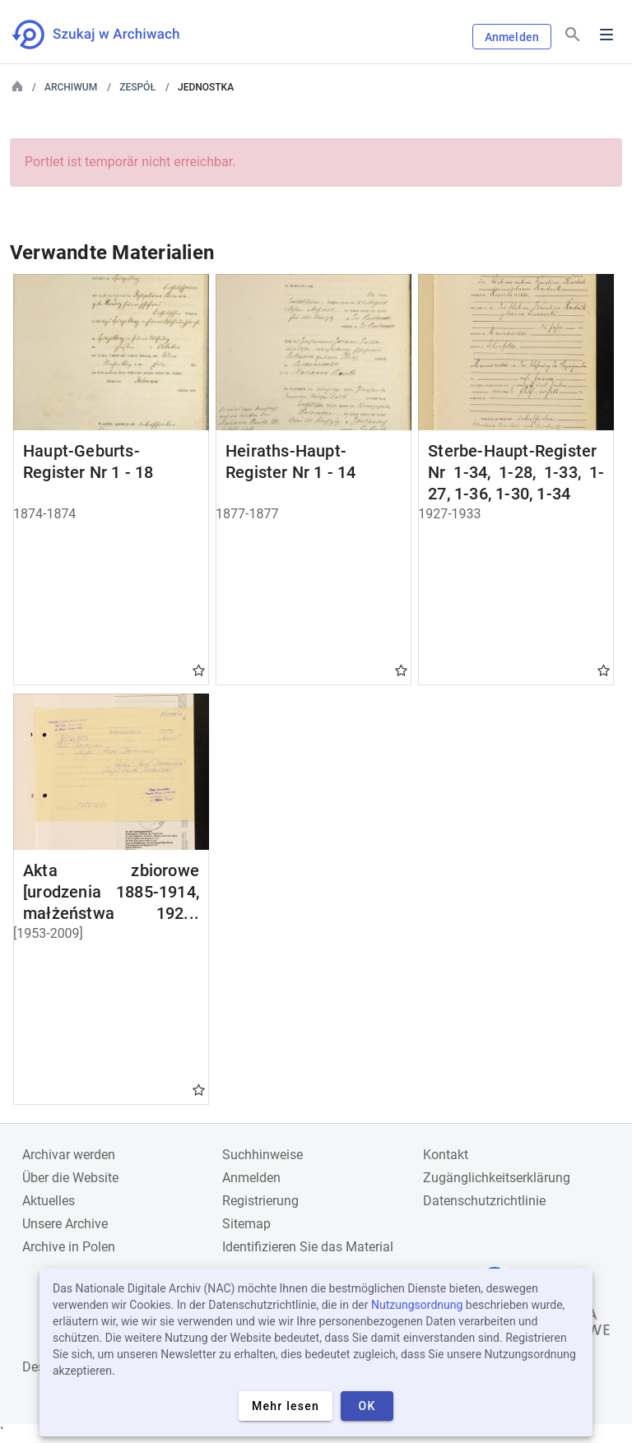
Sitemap (246, 1224)
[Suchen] (572, 35)
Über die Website (70, 1177)
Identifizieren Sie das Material (307, 1247)
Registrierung (260, 1201)
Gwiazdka (199, 669)
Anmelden (512, 37)
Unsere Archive (65, 1224)
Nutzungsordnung (416, 1304)
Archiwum (70, 87)
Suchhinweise (262, 1154)
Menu (606, 34)
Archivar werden (68, 1154)
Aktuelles (48, 1201)
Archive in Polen (68, 1247)
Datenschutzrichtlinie (484, 1201)
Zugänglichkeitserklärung (496, 1177)
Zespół (137, 87)
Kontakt (445, 1154)
